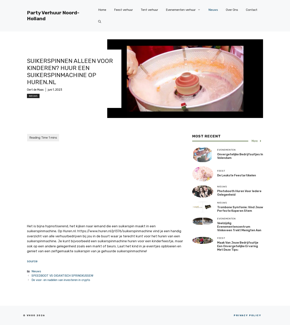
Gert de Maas (35, 89)
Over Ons (232, 10)
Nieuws (213, 10)
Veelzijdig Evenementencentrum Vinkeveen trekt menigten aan (239, 226)
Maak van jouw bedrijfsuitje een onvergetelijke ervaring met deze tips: (237, 246)
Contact (251, 10)
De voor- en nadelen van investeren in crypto (60, 280)
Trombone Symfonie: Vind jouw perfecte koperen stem (240, 209)
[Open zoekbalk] (99, 22)
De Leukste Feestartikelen (236, 175)
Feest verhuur (123, 10)
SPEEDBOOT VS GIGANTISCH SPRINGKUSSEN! (62, 275)
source (32, 261)
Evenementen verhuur (185, 10)
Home (102, 10)
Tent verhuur (149, 10)
